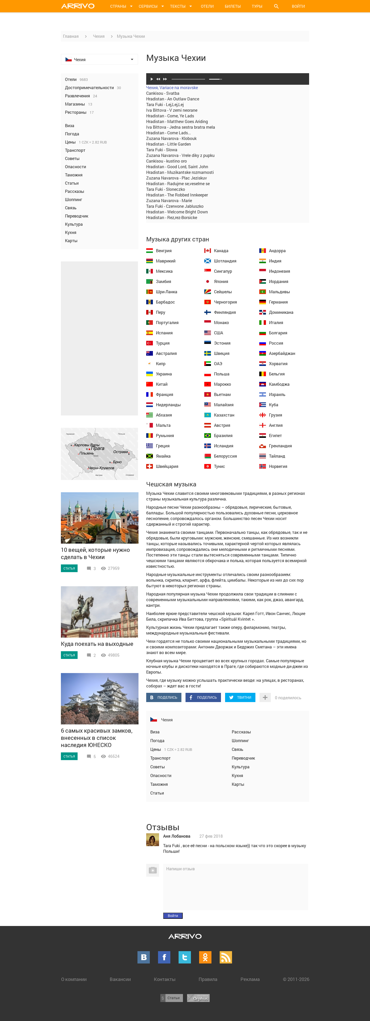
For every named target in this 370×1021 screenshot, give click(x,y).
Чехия (99, 36)
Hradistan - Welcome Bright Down (177, 211)
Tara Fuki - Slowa (161, 149)
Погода (157, 740)
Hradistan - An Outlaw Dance (172, 98)
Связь (237, 749)
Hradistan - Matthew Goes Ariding (177, 121)
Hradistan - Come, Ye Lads (170, 115)
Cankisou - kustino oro (166, 161)
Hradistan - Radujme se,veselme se (178, 183)
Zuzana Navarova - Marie (169, 200)
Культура (240, 766)
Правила (208, 979)
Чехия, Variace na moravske (172, 87)
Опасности (160, 775)
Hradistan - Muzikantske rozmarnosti (180, 172)
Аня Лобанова (176, 836)
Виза (155, 731)
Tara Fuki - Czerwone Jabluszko (174, 206)
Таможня (159, 784)
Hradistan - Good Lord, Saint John (177, 166)
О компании (74, 979)
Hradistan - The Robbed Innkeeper (177, 194)
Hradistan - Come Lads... (168, 132)
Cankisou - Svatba (162, 93)
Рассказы (241, 731)
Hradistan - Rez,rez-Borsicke (171, 217)
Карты (238, 784)
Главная (71, 36)
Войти (298, 6)
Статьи (157, 793)
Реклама (250, 979)
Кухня (237, 775)
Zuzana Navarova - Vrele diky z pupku (180, 155)
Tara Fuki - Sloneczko (165, 189)
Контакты (164, 979)
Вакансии (120, 979)
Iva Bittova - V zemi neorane (171, 110)
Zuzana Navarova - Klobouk (171, 138)
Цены (156, 749)
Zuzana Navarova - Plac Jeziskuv (176, 178)
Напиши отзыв (180, 868)
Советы (157, 766)
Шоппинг (240, 740)
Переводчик (243, 758)
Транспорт (160, 758)
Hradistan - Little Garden (168, 144)
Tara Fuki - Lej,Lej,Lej (165, 104)
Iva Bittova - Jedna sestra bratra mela (180, 127)
